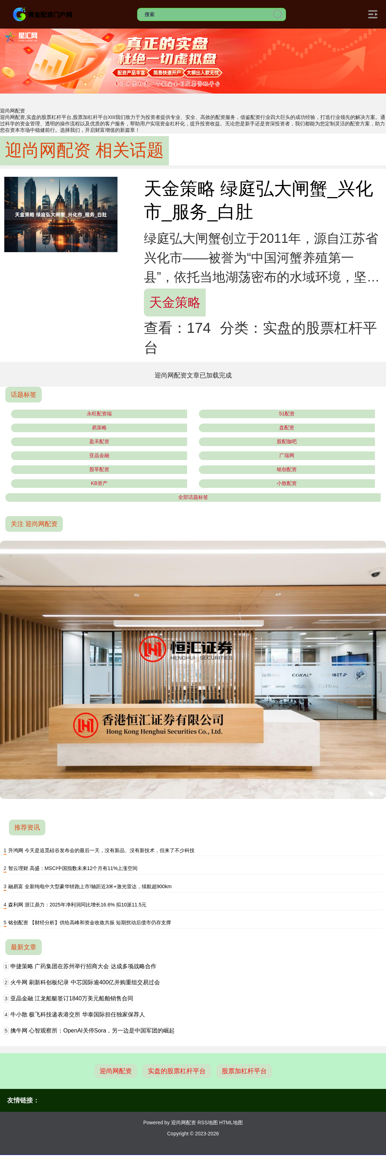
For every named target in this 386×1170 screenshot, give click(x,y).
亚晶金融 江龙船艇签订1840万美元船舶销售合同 (71, 998)
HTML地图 (231, 1122)
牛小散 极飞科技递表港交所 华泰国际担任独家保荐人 (77, 1014)
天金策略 (175, 302)
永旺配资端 (99, 413)
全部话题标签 (193, 497)
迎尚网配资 (116, 1071)
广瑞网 (286, 455)
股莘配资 (99, 469)
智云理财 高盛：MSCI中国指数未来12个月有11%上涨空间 (72, 868)
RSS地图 (207, 1122)
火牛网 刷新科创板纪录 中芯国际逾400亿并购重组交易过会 (85, 982)
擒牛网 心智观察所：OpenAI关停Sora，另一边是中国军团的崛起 (92, 1031)
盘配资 (286, 427)
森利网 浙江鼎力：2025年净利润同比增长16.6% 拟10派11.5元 (77, 905)
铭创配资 (287, 469)
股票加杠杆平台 (244, 1071)
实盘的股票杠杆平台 (177, 1071)
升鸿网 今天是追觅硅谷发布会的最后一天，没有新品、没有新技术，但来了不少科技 (101, 850)
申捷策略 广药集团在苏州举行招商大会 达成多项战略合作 (83, 966)
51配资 (287, 413)
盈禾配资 (99, 441)
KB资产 (99, 483)
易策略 (99, 427)
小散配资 (287, 483)
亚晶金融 (99, 455)
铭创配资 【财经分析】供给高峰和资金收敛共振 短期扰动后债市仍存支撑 (89, 922)
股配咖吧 (287, 441)
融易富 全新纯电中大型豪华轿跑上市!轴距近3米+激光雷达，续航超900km (90, 886)
